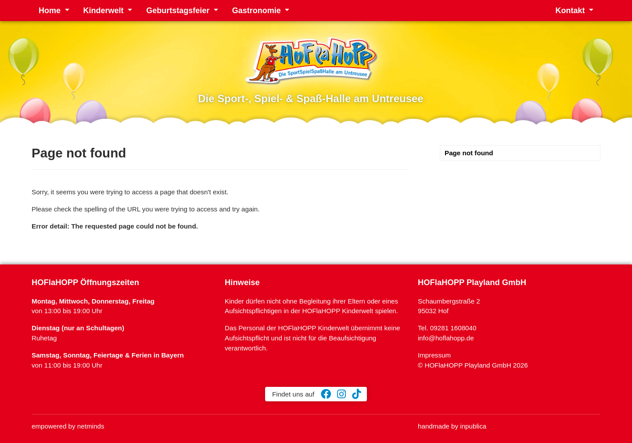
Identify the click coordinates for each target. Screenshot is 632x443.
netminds (90, 426)
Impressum (434, 355)
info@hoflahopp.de (446, 338)
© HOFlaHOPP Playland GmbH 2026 (473, 365)
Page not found (469, 153)
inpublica (473, 426)
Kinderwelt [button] (104, 10)
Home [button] (51, 10)
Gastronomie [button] (257, 10)
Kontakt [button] (571, 10)
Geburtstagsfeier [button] (179, 10)
